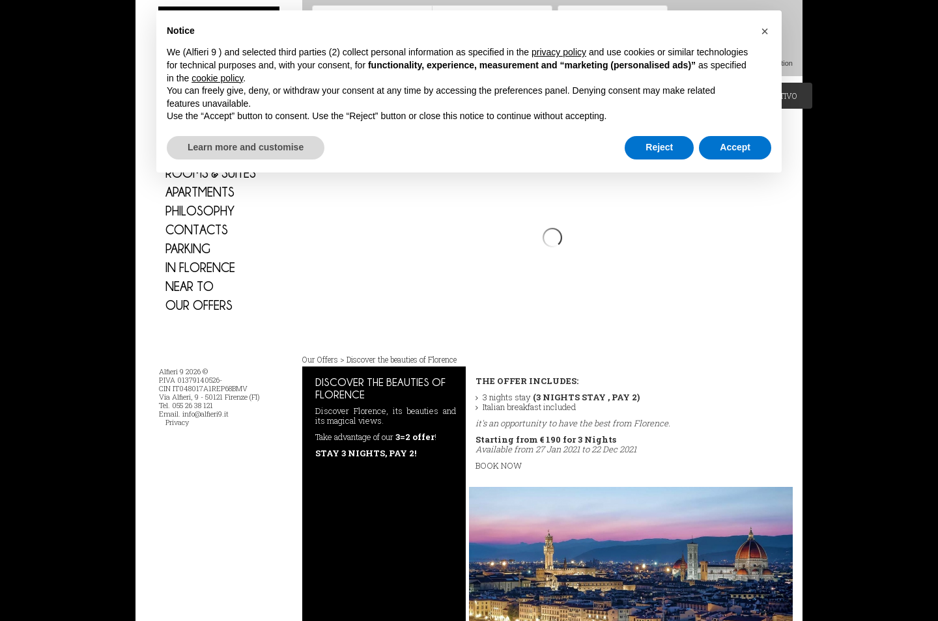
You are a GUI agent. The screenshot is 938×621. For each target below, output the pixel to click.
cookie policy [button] (217, 78)
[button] (764, 31)
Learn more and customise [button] (246, 147)
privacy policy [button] (559, 52)
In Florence (200, 267)
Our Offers (199, 305)
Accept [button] (735, 147)
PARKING (187, 248)
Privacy (177, 422)
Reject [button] (659, 147)
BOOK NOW (499, 439)
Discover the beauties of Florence (402, 333)
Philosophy (199, 210)
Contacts (196, 229)
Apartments (199, 192)
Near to (189, 286)
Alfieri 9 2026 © (183, 371)
